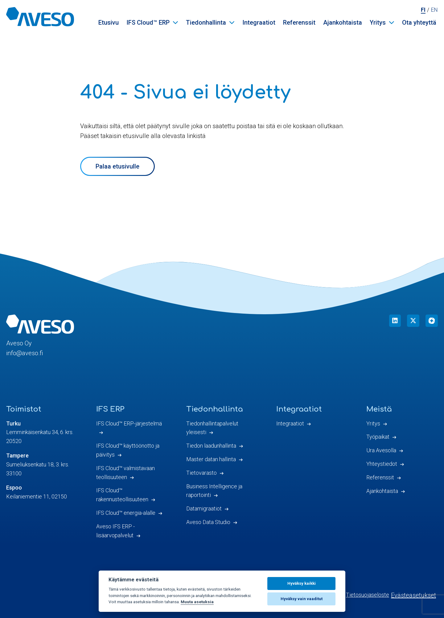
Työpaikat (377, 436)
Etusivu (108, 22)
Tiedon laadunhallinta (211, 445)
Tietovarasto (201, 473)
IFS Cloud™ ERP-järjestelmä (129, 423)
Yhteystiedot (381, 464)
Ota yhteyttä (419, 22)
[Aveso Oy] (40, 16)
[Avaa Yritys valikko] (391, 22)
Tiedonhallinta (206, 22)
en (434, 9)
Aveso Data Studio (208, 522)
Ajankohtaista (342, 22)
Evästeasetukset (413, 595)
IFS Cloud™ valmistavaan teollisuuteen (125, 472)
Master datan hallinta (211, 459)
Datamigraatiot (204, 508)
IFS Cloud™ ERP (148, 22)
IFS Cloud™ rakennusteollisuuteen (122, 494)
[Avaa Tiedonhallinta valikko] (232, 22)
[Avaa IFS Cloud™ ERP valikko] (175, 22)
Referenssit (299, 22)
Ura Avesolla (381, 450)
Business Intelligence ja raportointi (214, 490)
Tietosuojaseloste (367, 595)
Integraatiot (258, 22)
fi (423, 9)
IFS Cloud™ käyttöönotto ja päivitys (127, 450)
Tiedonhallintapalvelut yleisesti (212, 428)
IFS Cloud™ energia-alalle (125, 513)
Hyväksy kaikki (301, 583)
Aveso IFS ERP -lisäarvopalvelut (115, 531)
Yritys (378, 22)
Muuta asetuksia (197, 601)
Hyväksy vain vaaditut (302, 598)
